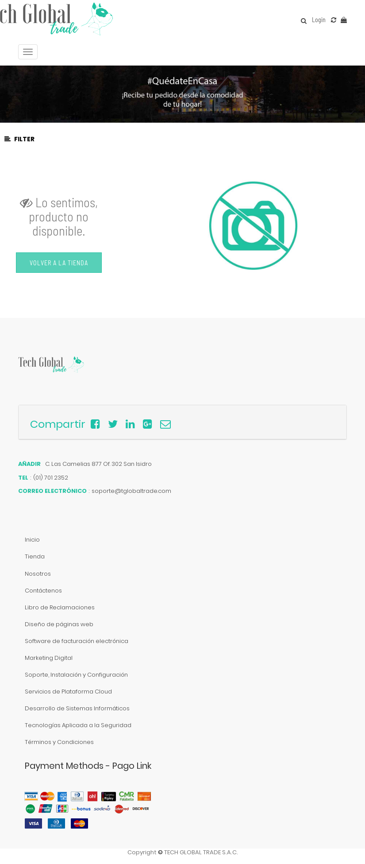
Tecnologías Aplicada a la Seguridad (78, 725)
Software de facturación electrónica (76, 641)
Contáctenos (43, 590)
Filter (19, 139)
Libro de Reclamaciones (60, 607)
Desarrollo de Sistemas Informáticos (77, 708)
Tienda (35, 556)
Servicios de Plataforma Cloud (68, 691)
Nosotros (38, 574)
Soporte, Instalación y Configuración (76, 674)
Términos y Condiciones (59, 742)
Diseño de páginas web (59, 624)
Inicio (32, 539)
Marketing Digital (49, 658)
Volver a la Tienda (59, 263)
